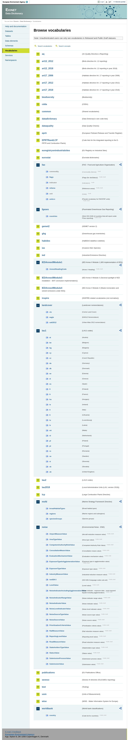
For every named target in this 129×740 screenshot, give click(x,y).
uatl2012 (52, 322)
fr (50, 394)
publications (48, 672)
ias (43, 248)
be (50, 343)
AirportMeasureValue (58, 534)
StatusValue (54, 653)
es (50, 384)
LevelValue (53, 585)
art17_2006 (47, 75)
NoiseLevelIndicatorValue (60, 609)
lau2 (44, 480)
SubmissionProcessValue (60, 658)
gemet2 (45, 226)
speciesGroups (55, 519)
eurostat (46, 157)
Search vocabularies (45, 46)
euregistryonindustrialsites (56, 150)
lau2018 (46, 487)
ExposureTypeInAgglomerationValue (64, 562)
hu (50, 399)
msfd (44, 501)
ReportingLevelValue (58, 636)
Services (9, 55)
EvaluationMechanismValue (60, 556)
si (50, 461)
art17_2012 (47, 83)
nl (50, 436)
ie (50, 405)
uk (50, 472)
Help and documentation (15, 26)
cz (50, 358)
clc (50, 312)
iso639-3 (52, 580)
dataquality (47, 126)
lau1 (44, 330)
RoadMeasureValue (57, 642)
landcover (47, 305)
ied (43, 255)
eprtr (44, 133)
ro (50, 451)
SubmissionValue (56, 664)
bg (50, 348)
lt (49, 415)
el (50, 379)
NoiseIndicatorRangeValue (60, 598)
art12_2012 (47, 61)
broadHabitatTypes (57, 508)
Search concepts (65, 46)
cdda (44, 104)
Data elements (11, 41)
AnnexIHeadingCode (57, 269)
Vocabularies (11, 50)
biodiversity (48, 97)
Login (102, 2)
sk (50, 467)
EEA (16, 2)
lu (50, 420)
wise (44, 701)
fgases (45, 209)
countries (53, 216)
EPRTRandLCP (50, 140)
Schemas (9, 46)
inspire (45, 298)
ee (50, 374)
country (52, 715)
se (50, 456)
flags (51, 177)
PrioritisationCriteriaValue (60, 625)
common (46, 111)
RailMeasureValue (56, 631)
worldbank (47, 708)
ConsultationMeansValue (59, 550)
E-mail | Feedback (13, 732)
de (50, 363)
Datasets (9, 31)
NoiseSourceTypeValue (59, 614)
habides (46, 241)
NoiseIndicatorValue (57, 603)
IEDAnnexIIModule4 (52, 288)
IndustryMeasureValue (58, 574)
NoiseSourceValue (57, 620)
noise (45, 527)
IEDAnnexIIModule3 (52, 278)
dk (50, 368)
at (50, 337)
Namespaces (11, 60)
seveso (45, 680)
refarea (52, 188)
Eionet (16, 21)
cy (50, 353)
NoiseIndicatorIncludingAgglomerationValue (65, 591)
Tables (8, 36)
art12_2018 (47, 68)
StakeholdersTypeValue (59, 647)
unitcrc (52, 199)
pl (50, 441)
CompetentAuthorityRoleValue (62, 545)
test (44, 687)
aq (43, 54)
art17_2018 (47, 90)
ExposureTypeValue (57, 568)
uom (44, 694)
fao (43, 165)
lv (50, 425)
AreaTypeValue (55, 539)
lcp (43, 494)
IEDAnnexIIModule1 (52, 262)
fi (49, 389)
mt (50, 430)
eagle (51, 317)
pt (50, 446)
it (49, 410)
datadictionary (49, 119)
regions (52, 514)
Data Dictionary (25, 21)
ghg (44, 233)
